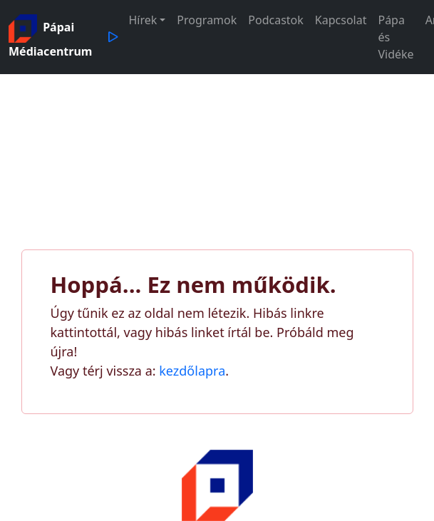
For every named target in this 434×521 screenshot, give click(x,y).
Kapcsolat (341, 20)
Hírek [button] (142, 20)
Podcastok (276, 20)
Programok (207, 20)
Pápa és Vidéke (395, 37)
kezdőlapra (192, 370)
